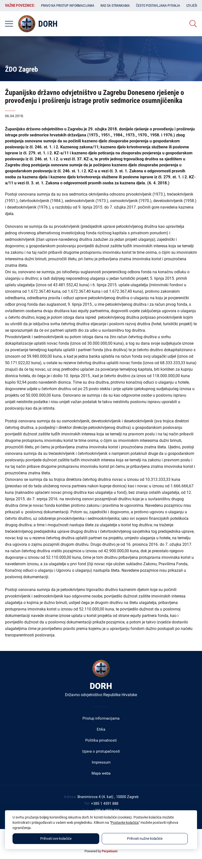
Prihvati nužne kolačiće (144, 839)
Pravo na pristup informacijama (67, 5)
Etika (101, 729)
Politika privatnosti (101, 740)
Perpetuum (110, 851)
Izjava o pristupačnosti (101, 751)
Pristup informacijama (101, 718)
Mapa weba (101, 773)
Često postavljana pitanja (158, 5)
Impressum (101, 762)
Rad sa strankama (115, 5)
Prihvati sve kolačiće (56, 839)
